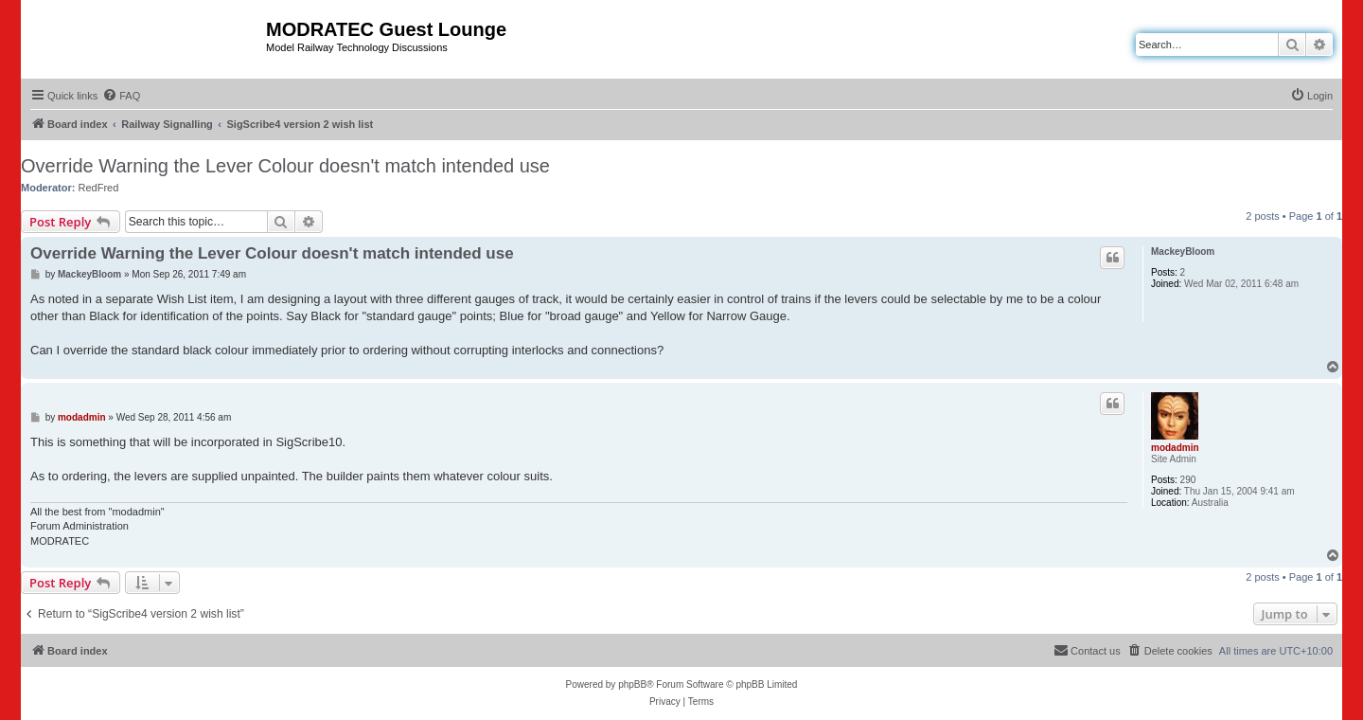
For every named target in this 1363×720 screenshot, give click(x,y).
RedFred (99, 187)
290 (1188, 480)
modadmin (1175, 447)
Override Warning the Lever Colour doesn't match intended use (285, 165)
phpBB (632, 684)
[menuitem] (121, 95)
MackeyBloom (1182, 251)
